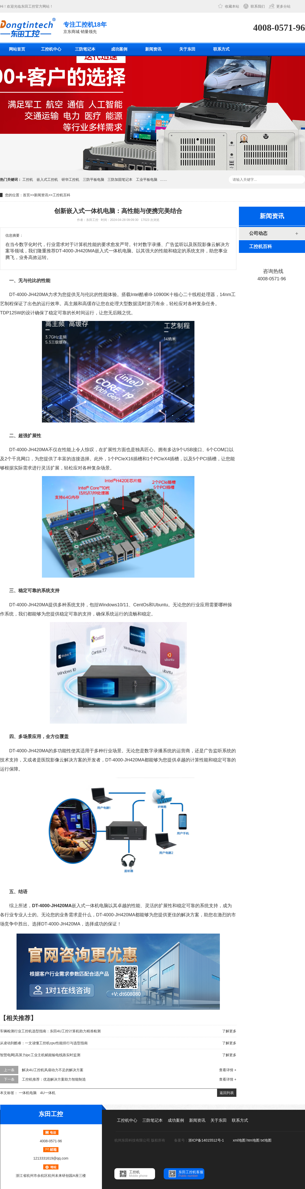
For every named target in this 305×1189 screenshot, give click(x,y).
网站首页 (17, 49)
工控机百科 (61, 195)
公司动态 (258, 233)
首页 (26, 195)
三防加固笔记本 (120, 179)
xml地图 (239, 1140)
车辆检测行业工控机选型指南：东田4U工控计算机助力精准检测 (50, 1031)
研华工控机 (70, 179)
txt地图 (266, 1140)
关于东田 (187, 49)
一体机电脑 (28, 1093)
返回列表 (227, 1093)
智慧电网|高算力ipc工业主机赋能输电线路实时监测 (40, 1055)
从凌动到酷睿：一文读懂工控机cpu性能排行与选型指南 (44, 1043)
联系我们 (258, 6)
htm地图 (253, 1140)
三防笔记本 (85, 49)
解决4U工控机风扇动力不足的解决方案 (52, 1070)
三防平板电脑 (93, 179)
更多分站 (283, 6)
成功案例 (119, 49)
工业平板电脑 (146, 179)
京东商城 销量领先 (85, 27)
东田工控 (28, 6)
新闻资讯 (153, 49)
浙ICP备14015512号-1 (206, 1140)
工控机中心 (51, 49)
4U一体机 (47, 1093)
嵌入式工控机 (47, 179)
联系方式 (221, 49)
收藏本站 (232, 6)
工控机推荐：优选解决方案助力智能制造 (54, 1079)
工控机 (27, 179)
